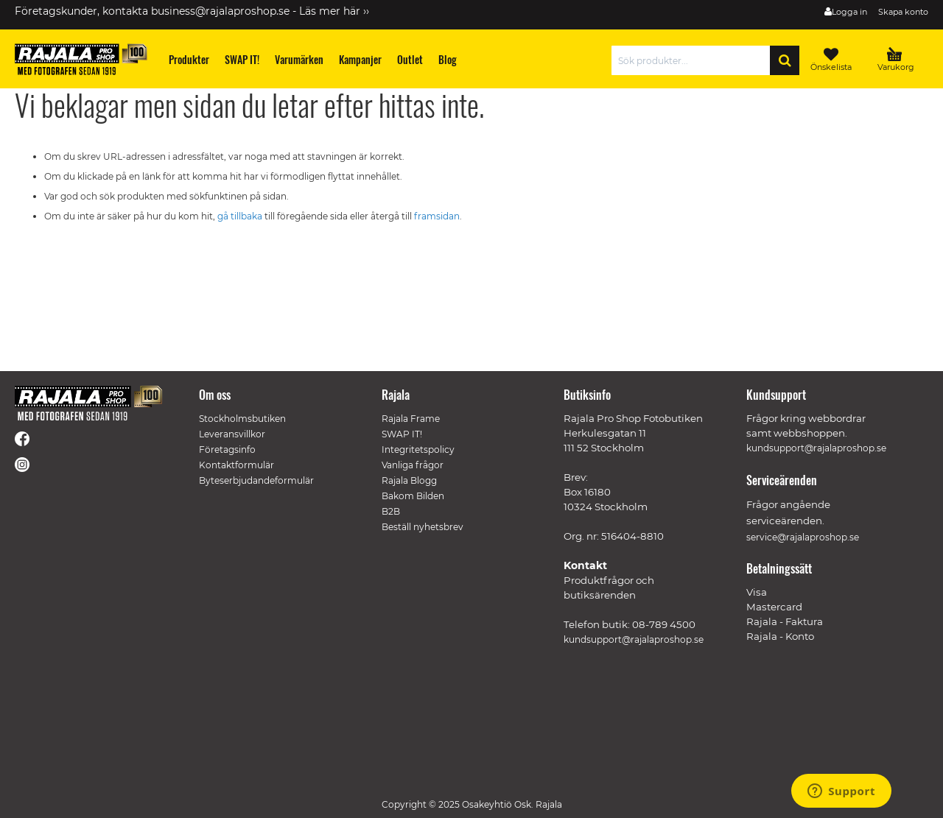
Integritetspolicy (418, 449)
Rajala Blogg (409, 480)
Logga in (849, 12)
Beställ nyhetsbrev (422, 526)
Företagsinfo (227, 449)
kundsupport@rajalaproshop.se (634, 639)
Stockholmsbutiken (242, 418)
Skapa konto (903, 12)
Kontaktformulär (236, 464)
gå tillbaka (240, 216)
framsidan (437, 216)
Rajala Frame (411, 418)
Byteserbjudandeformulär (256, 480)
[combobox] (694, 60)
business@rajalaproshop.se (220, 11)
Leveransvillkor (232, 434)
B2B (391, 511)
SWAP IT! (402, 434)
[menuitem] (189, 59)
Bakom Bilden (413, 495)
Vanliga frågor (413, 464)
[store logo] (81, 59)
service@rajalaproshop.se (802, 537)
